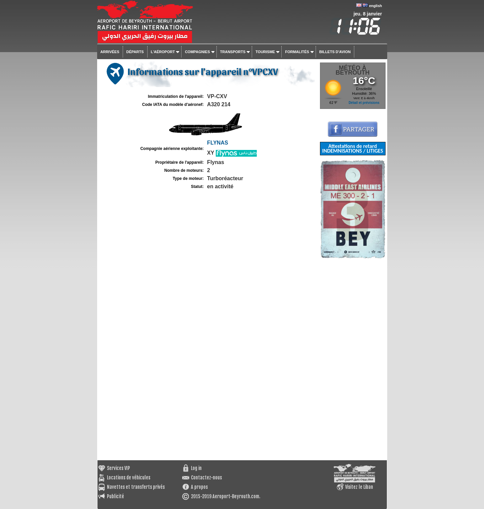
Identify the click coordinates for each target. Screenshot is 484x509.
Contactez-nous (206, 477)
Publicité (115, 496)
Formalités (297, 52)
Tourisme (265, 52)
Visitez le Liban (359, 487)
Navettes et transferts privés (136, 487)
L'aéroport (163, 52)
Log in (196, 468)
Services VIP (118, 468)
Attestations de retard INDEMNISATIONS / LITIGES (352, 148)
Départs (135, 52)
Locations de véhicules (128, 477)
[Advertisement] (353, 359)
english (375, 6)
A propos (199, 487)
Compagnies (197, 52)
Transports (233, 52)
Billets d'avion (335, 52)
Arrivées (109, 52)
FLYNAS (217, 143)
